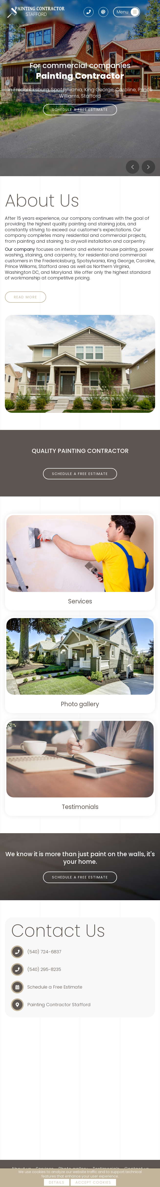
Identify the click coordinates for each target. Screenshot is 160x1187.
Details (56, 1182)
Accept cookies (93, 1182)
